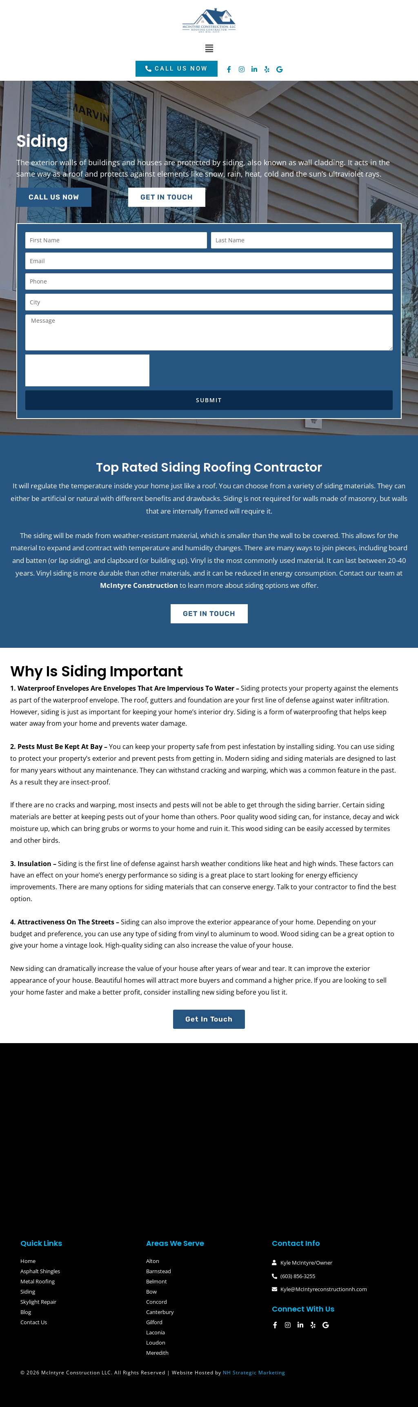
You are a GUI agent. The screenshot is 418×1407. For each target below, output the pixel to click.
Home (28, 1261)
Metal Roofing (37, 1281)
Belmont (156, 1281)
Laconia (155, 1332)
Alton (152, 1261)
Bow (151, 1291)
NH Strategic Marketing (254, 1372)
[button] (209, 48)
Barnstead (158, 1271)
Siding (27, 1291)
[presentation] (87, 370)
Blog (25, 1312)
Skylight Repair (38, 1301)
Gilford (154, 1322)
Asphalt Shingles (40, 1271)
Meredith (157, 1352)
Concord (156, 1301)
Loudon (155, 1342)
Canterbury (160, 1312)
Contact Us (33, 1322)
